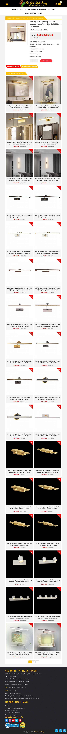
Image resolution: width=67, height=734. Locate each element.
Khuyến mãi (42, 9)
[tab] (13, 66)
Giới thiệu (23, 9)
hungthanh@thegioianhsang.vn (17, 687)
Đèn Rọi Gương (38, 18)
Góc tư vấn (51, 9)
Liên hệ (39, 13)
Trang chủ (15, 9)
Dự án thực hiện (30, 13)
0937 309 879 (21, 679)
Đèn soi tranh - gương (23, 18)
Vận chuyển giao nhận (12, 710)
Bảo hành (9, 706)
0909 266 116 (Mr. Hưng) (21, 684)
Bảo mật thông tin (12, 715)
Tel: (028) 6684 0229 (11, 676)
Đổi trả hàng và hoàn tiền (13, 712)
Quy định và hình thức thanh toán (16, 708)
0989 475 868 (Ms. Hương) (22, 681)
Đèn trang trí (32, 9)
